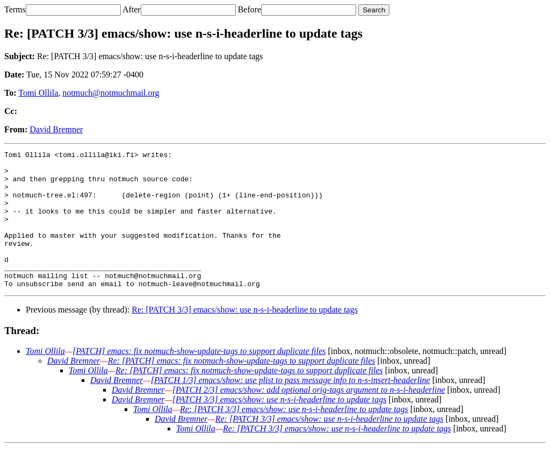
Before (250, 9)
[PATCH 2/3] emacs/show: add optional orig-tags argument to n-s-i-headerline (308, 417)
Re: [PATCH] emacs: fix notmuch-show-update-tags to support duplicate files (241, 388)
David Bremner (56, 129)
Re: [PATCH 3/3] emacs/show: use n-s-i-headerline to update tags (245, 337)
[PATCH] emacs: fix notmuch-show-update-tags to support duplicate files (199, 378)
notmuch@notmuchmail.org (110, 92)
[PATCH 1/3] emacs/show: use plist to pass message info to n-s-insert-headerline (290, 407)
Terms (15, 9)
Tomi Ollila (38, 92)
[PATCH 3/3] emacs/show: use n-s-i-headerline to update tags (279, 426)
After (131, 9)
